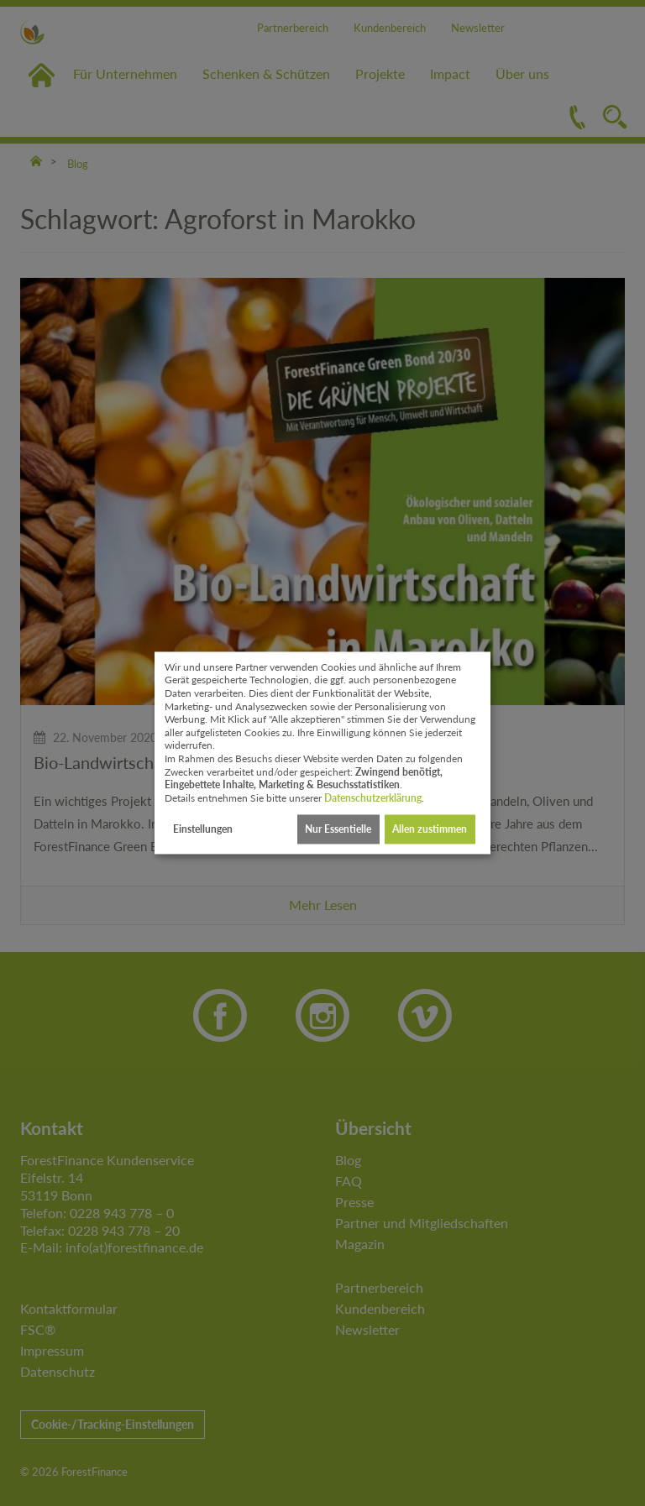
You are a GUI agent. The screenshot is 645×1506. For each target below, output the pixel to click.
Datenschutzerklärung (373, 798)
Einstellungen (203, 829)
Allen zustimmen (429, 829)
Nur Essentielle (338, 829)
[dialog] (322, 752)
